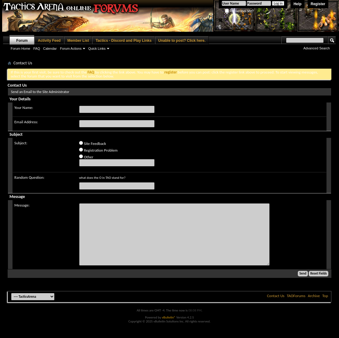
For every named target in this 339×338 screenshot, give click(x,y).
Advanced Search (316, 48)
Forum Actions (70, 48)
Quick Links (97, 48)
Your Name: (23, 108)
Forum (21, 40)
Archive (314, 295)
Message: (22, 205)
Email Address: (26, 122)
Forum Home (20, 48)
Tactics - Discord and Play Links (123, 40)
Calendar (50, 48)
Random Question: (29, 177)
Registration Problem (98, 150)
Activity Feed (49, 40)
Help (297, 4)
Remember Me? (239, 11)
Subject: (20, 143)
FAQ (36, 48)
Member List (78, 40)
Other (86, 156)
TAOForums (296, 295)
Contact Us (275, 295)
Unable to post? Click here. (182, 40)
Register (318, 4)
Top (325, 295)
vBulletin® (168, 317)
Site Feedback (92, 143)
